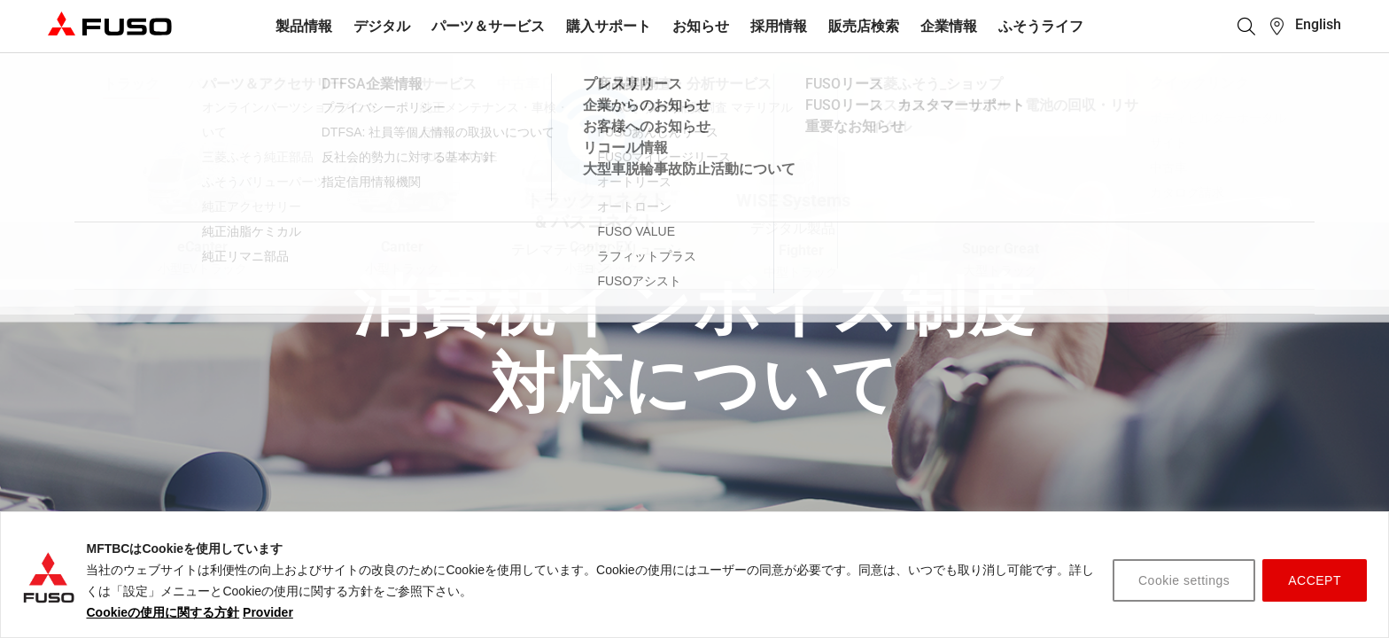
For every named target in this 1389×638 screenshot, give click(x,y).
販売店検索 (863, 26)
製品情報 (303, 26)
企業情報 (948, 26)
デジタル (381, 26)
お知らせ (700, 26)
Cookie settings (1184, 580)
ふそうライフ (1040, 26)
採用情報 (778, 26)
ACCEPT (1314, 580)
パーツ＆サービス (488, 26)
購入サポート (608, 26)
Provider (268, 612)
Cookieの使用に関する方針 (162, 612)
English (1318, 24)
